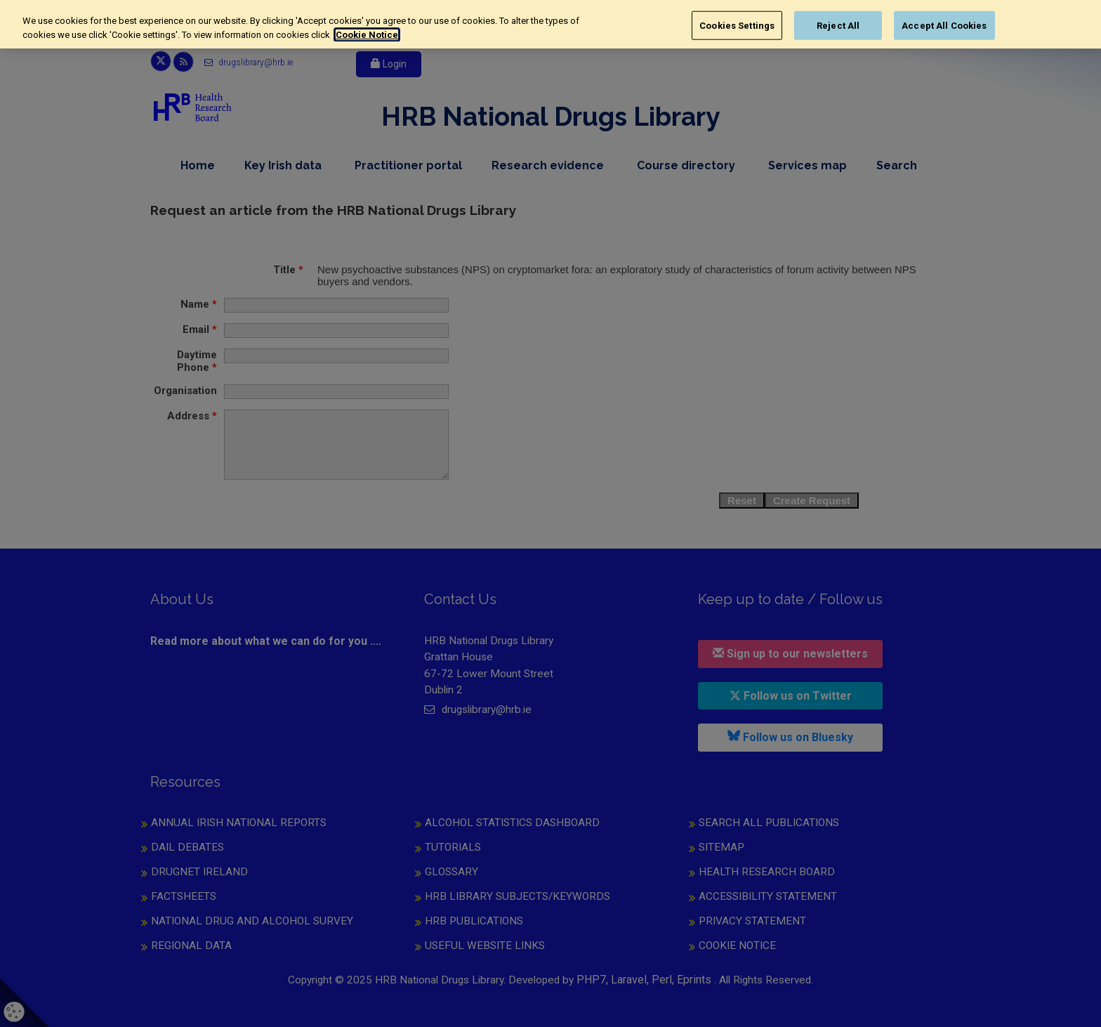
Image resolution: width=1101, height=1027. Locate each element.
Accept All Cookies (944, 25)
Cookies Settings (736, 25)
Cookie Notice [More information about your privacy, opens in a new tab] (367, 35)
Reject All (838, 25)
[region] (550, 24)
